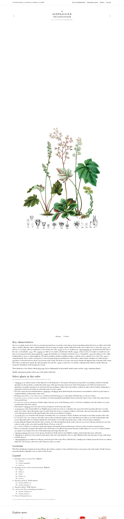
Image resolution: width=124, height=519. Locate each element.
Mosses (56, 391)
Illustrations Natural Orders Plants (31, 2)
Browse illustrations (78, 2)
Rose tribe (41, 368)
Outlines (66, 336)
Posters (102, 2)
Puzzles (108, 2)
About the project (92, 2)
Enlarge (58, 336)
